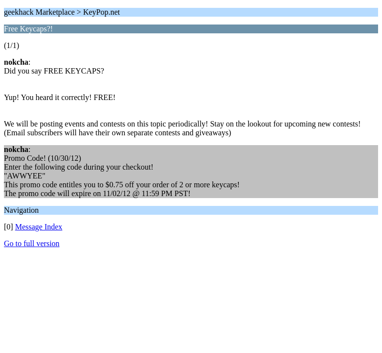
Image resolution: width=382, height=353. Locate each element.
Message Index (38, 227)
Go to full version (31, 243)
